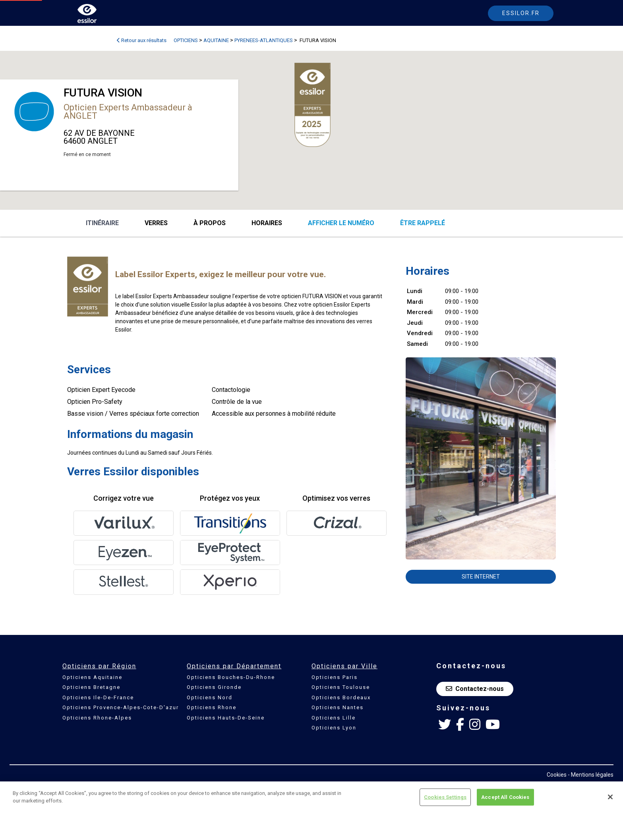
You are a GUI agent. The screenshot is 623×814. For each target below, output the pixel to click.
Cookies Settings (445, 797)
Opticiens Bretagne (91, 687)
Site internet (481, 576)
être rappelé (422, 223)
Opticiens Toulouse (341, 687)
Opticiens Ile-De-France (98, 697)
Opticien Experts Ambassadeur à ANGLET (128, 111)
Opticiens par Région (99, 666)
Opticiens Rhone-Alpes (97, 718)
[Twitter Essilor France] (444, 724)
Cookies (557, 775)
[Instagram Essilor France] (474, 724)
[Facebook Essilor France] (460, 724)
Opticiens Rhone (211, 707)
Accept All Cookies (505, 797)
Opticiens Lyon (334, 728)
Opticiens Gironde (214, 687)
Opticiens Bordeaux (341, 697)
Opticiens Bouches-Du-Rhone (231, 677)
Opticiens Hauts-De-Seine (226, 718)
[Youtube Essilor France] (493, 724)
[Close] (610, 797)
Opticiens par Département (234, 666)
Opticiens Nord (209, 697)
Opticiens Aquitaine (92, 677)
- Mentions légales (590, 775)
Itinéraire (102, 223)
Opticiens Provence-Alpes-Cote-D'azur (120, 707)
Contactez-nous (475, 688)
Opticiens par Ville (344, 666)
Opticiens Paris (335, 677)
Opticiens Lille (334, 718)
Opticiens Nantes (338, 707)
